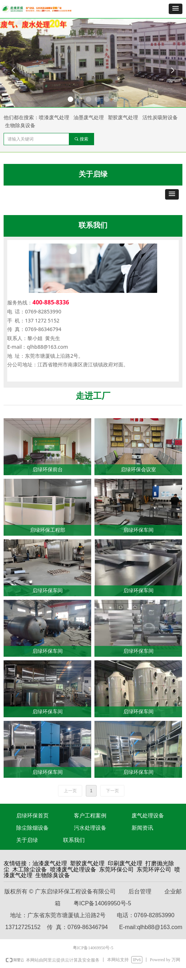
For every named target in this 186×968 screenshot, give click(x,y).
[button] (175, 9)
